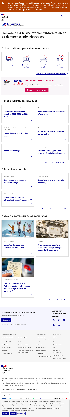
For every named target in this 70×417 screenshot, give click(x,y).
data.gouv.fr (32, 389)
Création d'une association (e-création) (51, 181)
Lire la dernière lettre (6, 324)
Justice (20, 342)
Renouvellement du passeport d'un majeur (51, 112)
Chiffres (55, 337)
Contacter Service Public (59, 358)
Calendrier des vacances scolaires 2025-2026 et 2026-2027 (16, 114)
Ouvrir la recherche (62, 16)
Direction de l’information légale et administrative (29, 383)
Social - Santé (5, 345)
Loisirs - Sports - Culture (24, 347)
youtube (59, 325)
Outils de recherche (41, 350)
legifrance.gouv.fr (7, 389)
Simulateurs (39, 345)
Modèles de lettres (40, 347)
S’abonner (6, 320)
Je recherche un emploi (43, 66)
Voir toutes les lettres (20, 324)
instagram (53, 325)
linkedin (64, 320)
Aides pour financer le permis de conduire (51, 132)
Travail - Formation (6, 347)
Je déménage (9, 65)
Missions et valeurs (57, 345)
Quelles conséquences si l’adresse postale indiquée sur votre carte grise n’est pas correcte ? (17, 287)
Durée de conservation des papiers (16, 134)
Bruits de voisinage (12, 150)
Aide (54, 347)
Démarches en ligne (41, 337)
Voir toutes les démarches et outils (54, 209)
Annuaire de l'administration (43, 356)
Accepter (5, 414)
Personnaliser (21, 414)
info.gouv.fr (21, 389)
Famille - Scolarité (6, 342)
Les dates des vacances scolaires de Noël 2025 (14, 246)
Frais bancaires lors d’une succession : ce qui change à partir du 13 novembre (50, 247)
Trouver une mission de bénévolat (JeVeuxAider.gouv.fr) (18, 198)
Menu (67, 17)
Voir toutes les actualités (57, 300)
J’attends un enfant (26, 66)
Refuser (13, 414)
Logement (4, 350)
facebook (53, 320)
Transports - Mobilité (6, 353)
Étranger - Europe (23, 345)
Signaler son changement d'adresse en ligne (15, 181)
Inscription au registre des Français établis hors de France (51, 152)
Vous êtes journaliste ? (58, 355)
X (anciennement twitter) (59, 320)
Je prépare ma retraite (61, 66)
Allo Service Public (40, 353)
